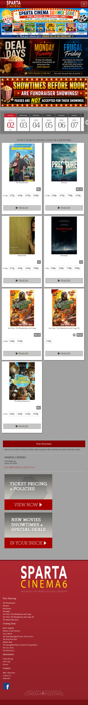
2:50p (48, 341)
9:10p (78, 195)
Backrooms (7, 609)
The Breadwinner (9, 603)
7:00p (70, 195)
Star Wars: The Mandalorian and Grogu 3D (18, 617)
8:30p (20, 341)
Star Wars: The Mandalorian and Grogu (17, 614)
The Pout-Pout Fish (10, 639)
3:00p (53, 268)
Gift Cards (6, 662)
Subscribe (6, 678)
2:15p (12, 268)
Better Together (8, 628)
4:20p (19, 414)
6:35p (28, 195)
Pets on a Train (8, 648)
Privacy (5, 664)
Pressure (6, 606)
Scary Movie (7, 634)
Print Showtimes (44, 444)
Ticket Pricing (8, 659)
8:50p (35, 414)
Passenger (6, 611)
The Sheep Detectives (10, 620)
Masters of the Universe (11, 631)
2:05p (11, 414)
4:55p (62, 195)
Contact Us (28, 467)
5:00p (61, 268)
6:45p (28, 268)
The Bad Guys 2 (9, 651)
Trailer (22, 208)
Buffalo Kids (7, 642)
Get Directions (12, 467)
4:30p (20, 195)
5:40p (12, 341)
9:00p (36, 268)
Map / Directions (9, 673)
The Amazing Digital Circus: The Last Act (18, 636)
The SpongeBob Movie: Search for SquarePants (20, 645)
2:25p (12, 195)
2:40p (54, 195)
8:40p (36, 195)
